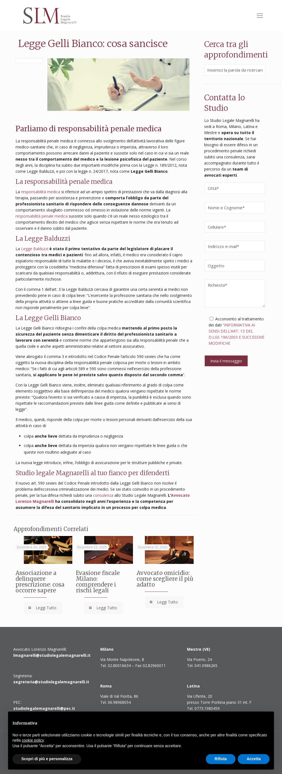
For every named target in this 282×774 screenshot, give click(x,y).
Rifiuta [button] (221, 759)
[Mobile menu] (260, 15)
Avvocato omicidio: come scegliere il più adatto (165, 578)
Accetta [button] (254, 759)
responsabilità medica (40, 191)
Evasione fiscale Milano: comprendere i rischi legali (98, 581)
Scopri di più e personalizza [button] (46, 759)
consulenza (103, 495)
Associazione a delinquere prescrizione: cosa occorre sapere (40, 581)
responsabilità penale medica (42, 216)
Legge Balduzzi (34, 248)
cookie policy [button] (32, 740)
